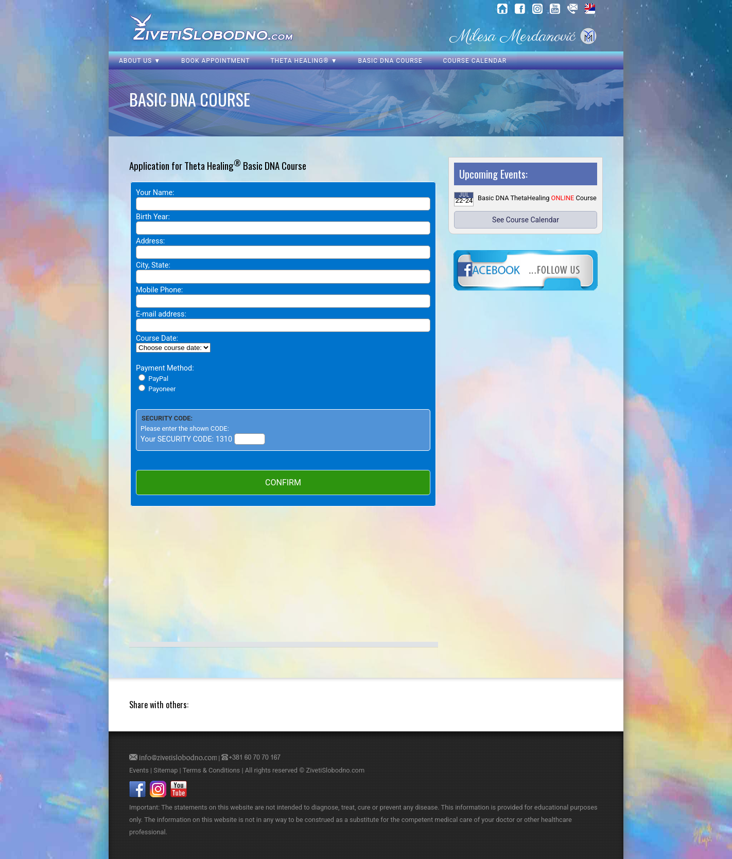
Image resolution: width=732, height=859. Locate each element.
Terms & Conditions (211, 770)
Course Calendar (475, 60)
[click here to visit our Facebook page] (525, 271)
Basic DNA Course (390, 60)
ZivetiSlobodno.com (335, 770)
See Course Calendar (525, 220)
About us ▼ (140, 60)
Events (139, 770)
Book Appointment (215, 60)
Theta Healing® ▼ (303, 60)
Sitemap (165, 770)
